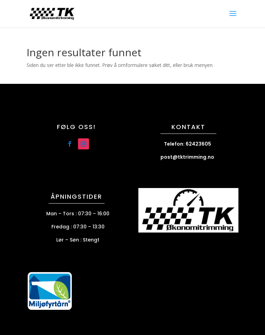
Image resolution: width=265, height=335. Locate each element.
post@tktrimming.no (187, 157)
